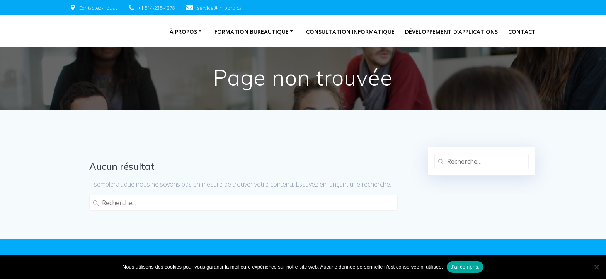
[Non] (596, 267)
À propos (183, 31)
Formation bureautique (251, 31)
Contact (522, 31)
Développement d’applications (451, 31)
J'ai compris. (465, 267)
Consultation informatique (350, 31)
